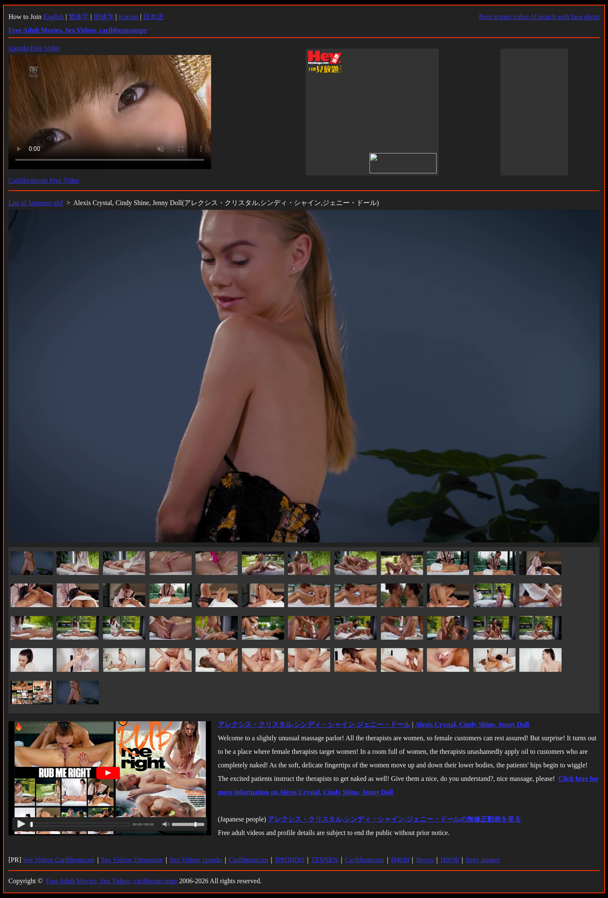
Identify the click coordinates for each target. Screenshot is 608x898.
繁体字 (78, 16)
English (53, 16)
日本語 (153, 16)
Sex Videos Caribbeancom (58, 859)
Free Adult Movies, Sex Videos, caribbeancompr (111, 880)
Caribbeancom (248, 859)
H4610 (400, 859)
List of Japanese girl (35, 202)
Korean (128, 16)
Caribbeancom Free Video (43, 180)
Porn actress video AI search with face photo (539, 16)
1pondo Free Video (34, 48)
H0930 (449, 859)
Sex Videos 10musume (132, 859)
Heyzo (425, 859)
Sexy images (483, 859)
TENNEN (324, 859)
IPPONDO (289, 859)
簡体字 (104, 16)
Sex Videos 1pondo (196, 859)
